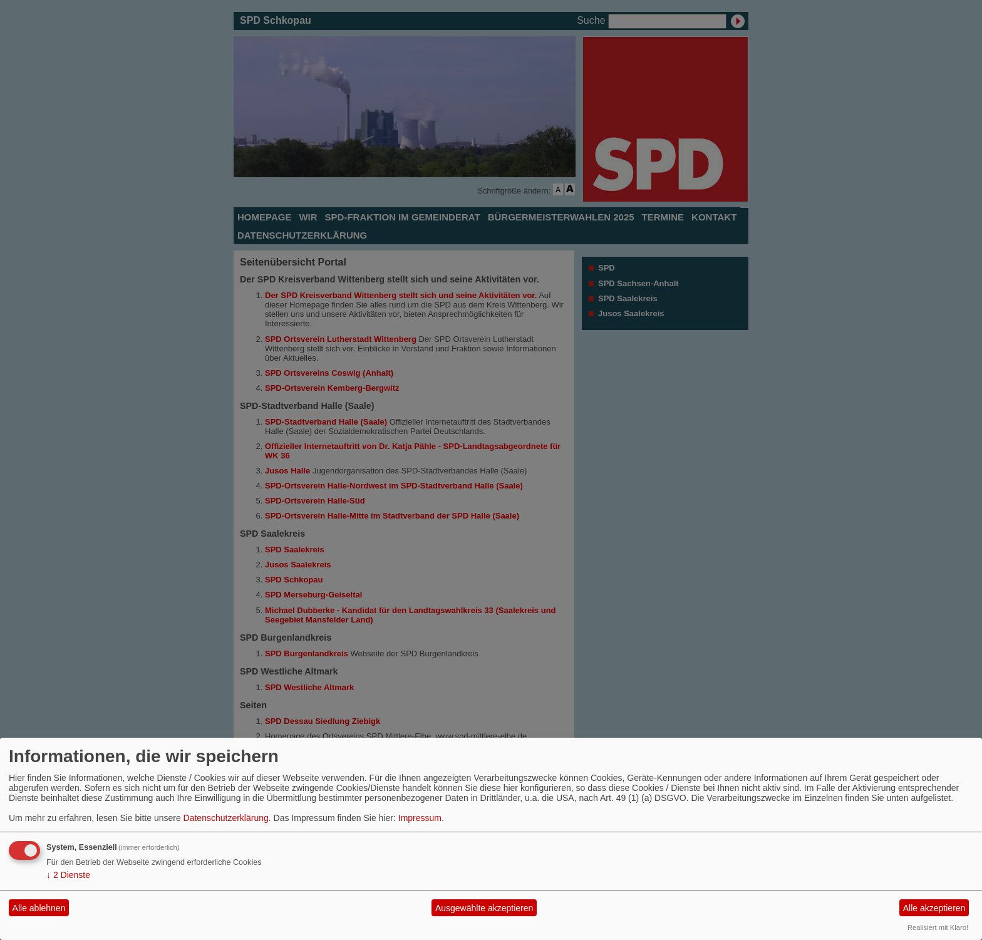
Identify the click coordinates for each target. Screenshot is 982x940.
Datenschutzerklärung (226, 818)
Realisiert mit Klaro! (937, 927)
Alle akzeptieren (934, 908)
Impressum (420, 818)
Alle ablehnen (39, 908)
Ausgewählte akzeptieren (484, 908)
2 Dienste (68, 875)
